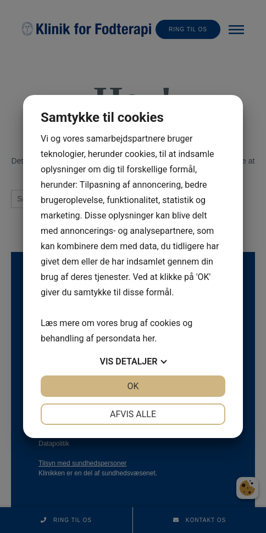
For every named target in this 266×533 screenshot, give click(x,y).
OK (132, 386)
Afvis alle (133, 414)
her (148, 338)
